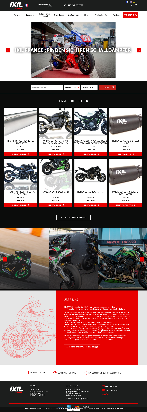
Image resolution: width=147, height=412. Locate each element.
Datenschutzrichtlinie (73, 395)
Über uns (71, 299)
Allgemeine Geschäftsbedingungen (78, 391)
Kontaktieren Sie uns (73, 389)
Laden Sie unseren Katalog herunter (82, 347)
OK (73, 410)
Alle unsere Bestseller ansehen (73, 218)
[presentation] (5, 259)
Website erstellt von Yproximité (77, 398)
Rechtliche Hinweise (73, 393)
